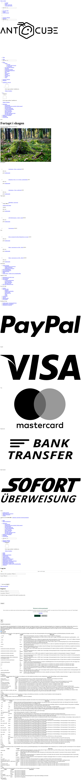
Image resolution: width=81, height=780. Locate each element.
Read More (41, 613)
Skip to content (3, 0)
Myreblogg (5, 116)
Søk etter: (4, 7)
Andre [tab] (1, 766)
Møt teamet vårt (8, 293)
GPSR (4, 272)
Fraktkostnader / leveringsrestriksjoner (10, 560)
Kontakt (4, 11)
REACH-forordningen (7, 269)
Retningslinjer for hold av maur (8, 277)
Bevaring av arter (8, 112)
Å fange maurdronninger (9, 109)
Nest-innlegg (7, 73)
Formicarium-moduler (9, 69)
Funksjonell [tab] (2, 674)
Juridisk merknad (6, 12)
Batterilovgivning (6, 271)
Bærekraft (7, 290)
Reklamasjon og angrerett (9, 268)
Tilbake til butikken (8, 90)
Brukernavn (4, 591)
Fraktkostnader (7, 172)
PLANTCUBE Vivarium (11, 65)
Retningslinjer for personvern (10, 266)
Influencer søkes (6, 298)
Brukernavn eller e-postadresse (7, 573)
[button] (6, 17)
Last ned (4, 297)
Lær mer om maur (8, 110)
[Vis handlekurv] (6, 541)
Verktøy (6, 76)
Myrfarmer (7, 68)
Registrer (2, 603)
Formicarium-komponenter (10, 70)
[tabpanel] (40, 653)
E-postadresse (4, 593)
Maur (6, 72)
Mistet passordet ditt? (4, 586)
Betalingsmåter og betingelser (8, 561)
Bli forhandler (5, 299)
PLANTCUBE (5, 117)
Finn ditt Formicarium (9, 108)
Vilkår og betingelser (8, 267)
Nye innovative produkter (9, 67)
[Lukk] (1, 620)
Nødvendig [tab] (2, 630)
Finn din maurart (8, 107)
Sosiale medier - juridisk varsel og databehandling (12, 273)
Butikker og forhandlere (7, 115)
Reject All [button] (44, 615)
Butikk (4, 62)
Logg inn (7, 584)
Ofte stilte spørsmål (8, 114)
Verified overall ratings (7, 205)
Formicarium (9, 66)
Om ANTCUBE (5, 10)
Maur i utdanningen (8, 111)
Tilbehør (6, 74)
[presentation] (9, 579)
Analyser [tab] (2, 697)
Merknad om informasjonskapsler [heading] (40, 608)
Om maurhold (7, 105)
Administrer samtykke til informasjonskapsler (20, 517)
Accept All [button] (37, 615)
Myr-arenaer (7, 71)
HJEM (4, 552)
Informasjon (5, 104)
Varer (6, 77)
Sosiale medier (7, 292)
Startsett (8, 64)
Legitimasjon (5, 296)
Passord (3, 575)
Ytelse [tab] (1, 691)
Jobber (6, 295)
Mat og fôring (7, 75)
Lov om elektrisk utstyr (7, 270)
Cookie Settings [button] (45, 611)
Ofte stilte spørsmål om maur (10, 113)
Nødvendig (4, 631)
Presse (6, 294)
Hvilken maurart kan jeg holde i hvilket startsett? (14, 106)
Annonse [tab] (2, 744)
